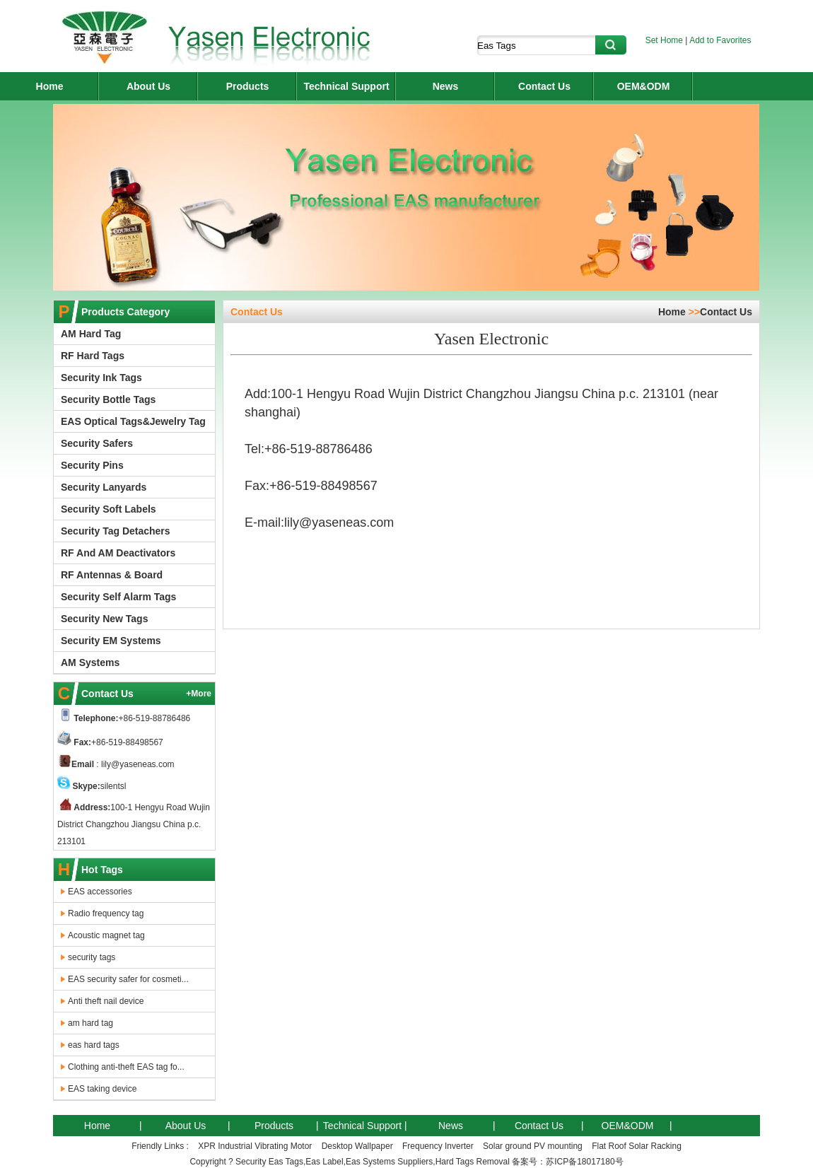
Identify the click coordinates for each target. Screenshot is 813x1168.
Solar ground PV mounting (533, 1146)
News (446, 86)
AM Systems (90, 662)
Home (50, 86)
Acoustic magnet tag (106, 935)
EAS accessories (100, 892)
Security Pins (92, 465)
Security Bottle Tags (108, 399)
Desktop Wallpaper (357, 1146)
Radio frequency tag (106, 913)
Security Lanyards (103, 487)
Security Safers (97, 443)
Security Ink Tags (101, 377)
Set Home (664, 40)
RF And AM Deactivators (118, 553)
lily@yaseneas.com (137, 764)
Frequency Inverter (438, 1146)
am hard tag (90, 1023)
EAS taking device (102, 1089)
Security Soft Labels (108, 509)
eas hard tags (93, 1045)
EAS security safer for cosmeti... (128, 979)
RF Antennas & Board (112, 574)
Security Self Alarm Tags (118, 596)
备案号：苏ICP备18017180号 (567, 1162)
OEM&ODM (643, 86)
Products (247, 86)
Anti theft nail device (106, 1001)
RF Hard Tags (92, 355)
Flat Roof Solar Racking (637, 1146)
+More (198, 694)
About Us (148, 86)
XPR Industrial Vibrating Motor (255, 1146)
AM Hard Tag (91, 333)
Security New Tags (104, 618)
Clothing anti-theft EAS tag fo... (126, 1067)
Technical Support (346, 86)
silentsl (113, 786)
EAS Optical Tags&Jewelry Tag (133, 421)
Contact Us (544, 86)
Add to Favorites (720, 40)
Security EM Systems (111, 640)
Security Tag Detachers (115, 531)
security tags (91, 957)
